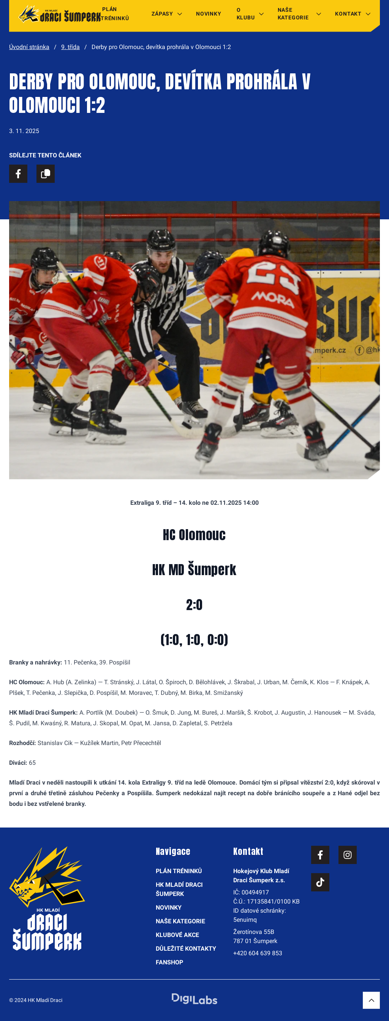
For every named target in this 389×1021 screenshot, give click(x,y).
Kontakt (348, 14)
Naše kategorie (293, 14)
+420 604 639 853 (257, 953)
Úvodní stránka (29, 47)
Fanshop (169, 962)
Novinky (208, 14)
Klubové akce (177, 935)
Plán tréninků (115, 13)
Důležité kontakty (186, 948)
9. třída (70, 47)
